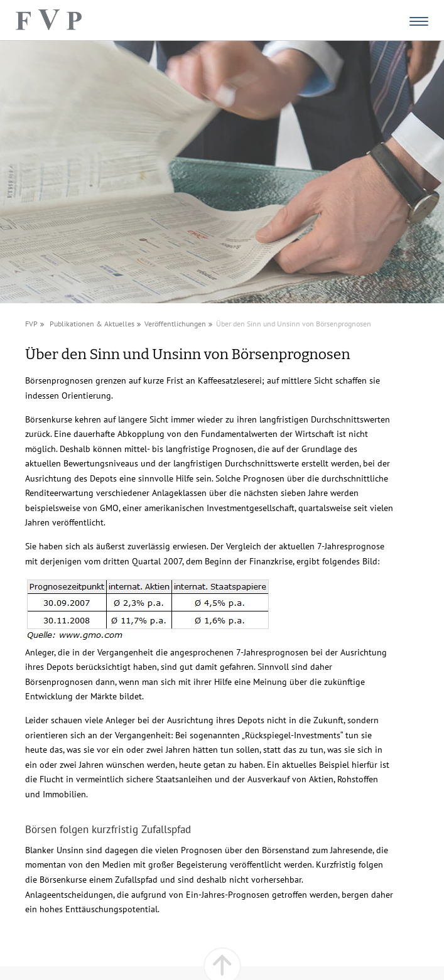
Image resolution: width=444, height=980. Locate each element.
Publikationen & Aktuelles (92, 323)
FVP (31, 323)
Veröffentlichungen (175, 323)
